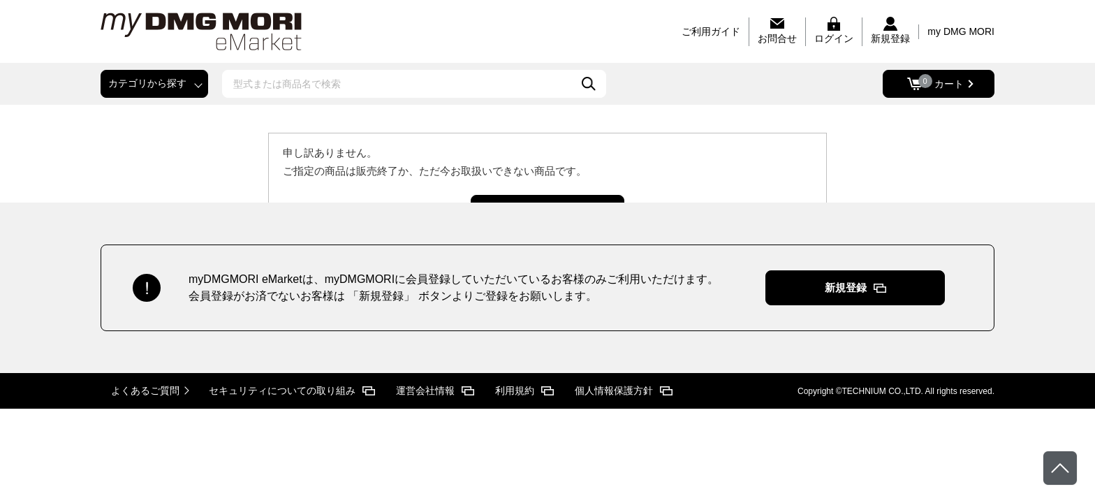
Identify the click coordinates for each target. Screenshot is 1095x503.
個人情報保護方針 (614, 390)
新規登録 (846, 287)
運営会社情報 (425, 390)
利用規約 (514, 390)
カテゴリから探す (147, 83)
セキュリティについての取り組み (282, 390)
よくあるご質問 (145, 390)
